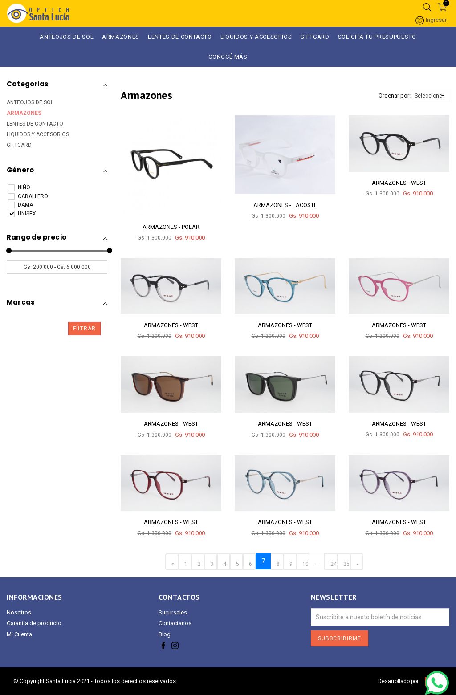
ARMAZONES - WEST (399, 182)
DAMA (20, 205)
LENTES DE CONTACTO (35, 124)
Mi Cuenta (19, 634)
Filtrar (84, 328)
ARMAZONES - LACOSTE (285, 205)
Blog (165, 634)
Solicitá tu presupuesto (377, 36)
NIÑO (19, 187)
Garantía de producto (34, 623)
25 (346, 564)
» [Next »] (357, 564)
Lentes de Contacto (180, 36)
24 (333, 564)
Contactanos (175, 623)
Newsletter (334, 597)
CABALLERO (28, 196)
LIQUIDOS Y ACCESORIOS (256, 36)
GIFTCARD (314, 36)
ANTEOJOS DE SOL (67, 36)
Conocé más (228, 56)
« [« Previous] (172, 564)
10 (305, 564)
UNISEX (22, 214)
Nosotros (19, 612)
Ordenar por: (395, 95)
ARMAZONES (120, 36)
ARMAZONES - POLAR (171, 227)
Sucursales (173, 612)
